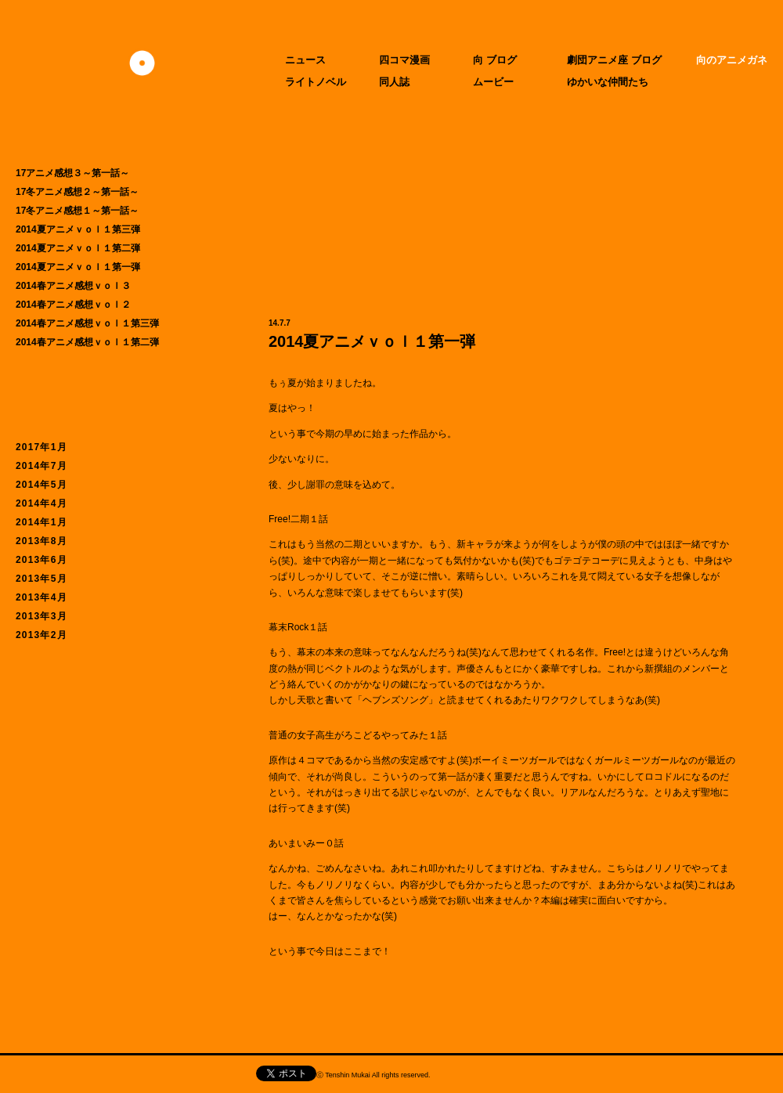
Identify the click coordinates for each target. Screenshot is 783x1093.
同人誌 (394, 82)
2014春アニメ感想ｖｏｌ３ (73, 285)
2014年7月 (41, 465)
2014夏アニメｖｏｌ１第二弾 (78, 248)
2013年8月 (41, 541)
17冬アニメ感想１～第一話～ (77, 210)
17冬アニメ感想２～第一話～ (77, 191)
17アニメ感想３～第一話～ (72, 173)
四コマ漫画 (404, 60)
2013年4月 (41, 597)
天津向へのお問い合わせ (116, 1074)
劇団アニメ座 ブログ (614, 60)
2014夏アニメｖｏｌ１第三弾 (78, 229)
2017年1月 (41, 447)
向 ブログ (495, 60)
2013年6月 (41, 559)
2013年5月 (41, 578)
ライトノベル (315, 82)
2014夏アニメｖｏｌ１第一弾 (78, 267)
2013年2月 (41, 634)
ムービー (493, 82)
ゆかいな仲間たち (607, 82)
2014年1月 (41, 522)
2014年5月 (41, 484)
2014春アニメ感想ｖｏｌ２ (73, 304)
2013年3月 (41, 616)
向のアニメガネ (731, 60)
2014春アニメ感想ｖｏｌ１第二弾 (87, 342)
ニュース (305, 60)
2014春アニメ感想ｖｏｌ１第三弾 (87, 323)
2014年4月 (41, 503)
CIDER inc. (523, 1077)
